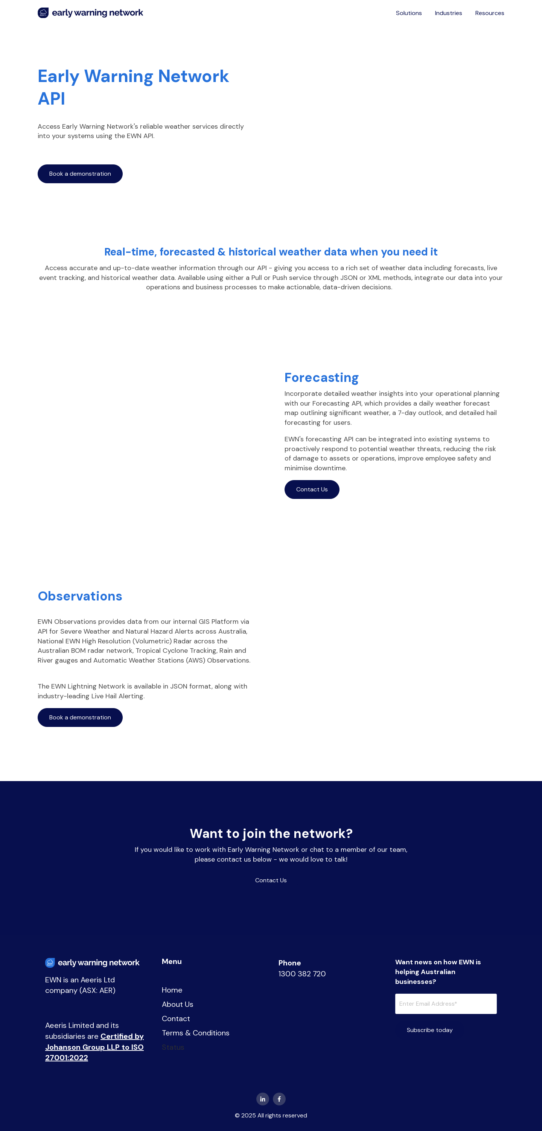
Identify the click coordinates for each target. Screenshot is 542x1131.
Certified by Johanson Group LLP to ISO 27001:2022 (94, 1047)
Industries (448, 13)
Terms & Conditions (196, 1033)
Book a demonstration (80, 174)
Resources (489, 13)
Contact (176, 1018)
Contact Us (312, 489)
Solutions (409, 13)
